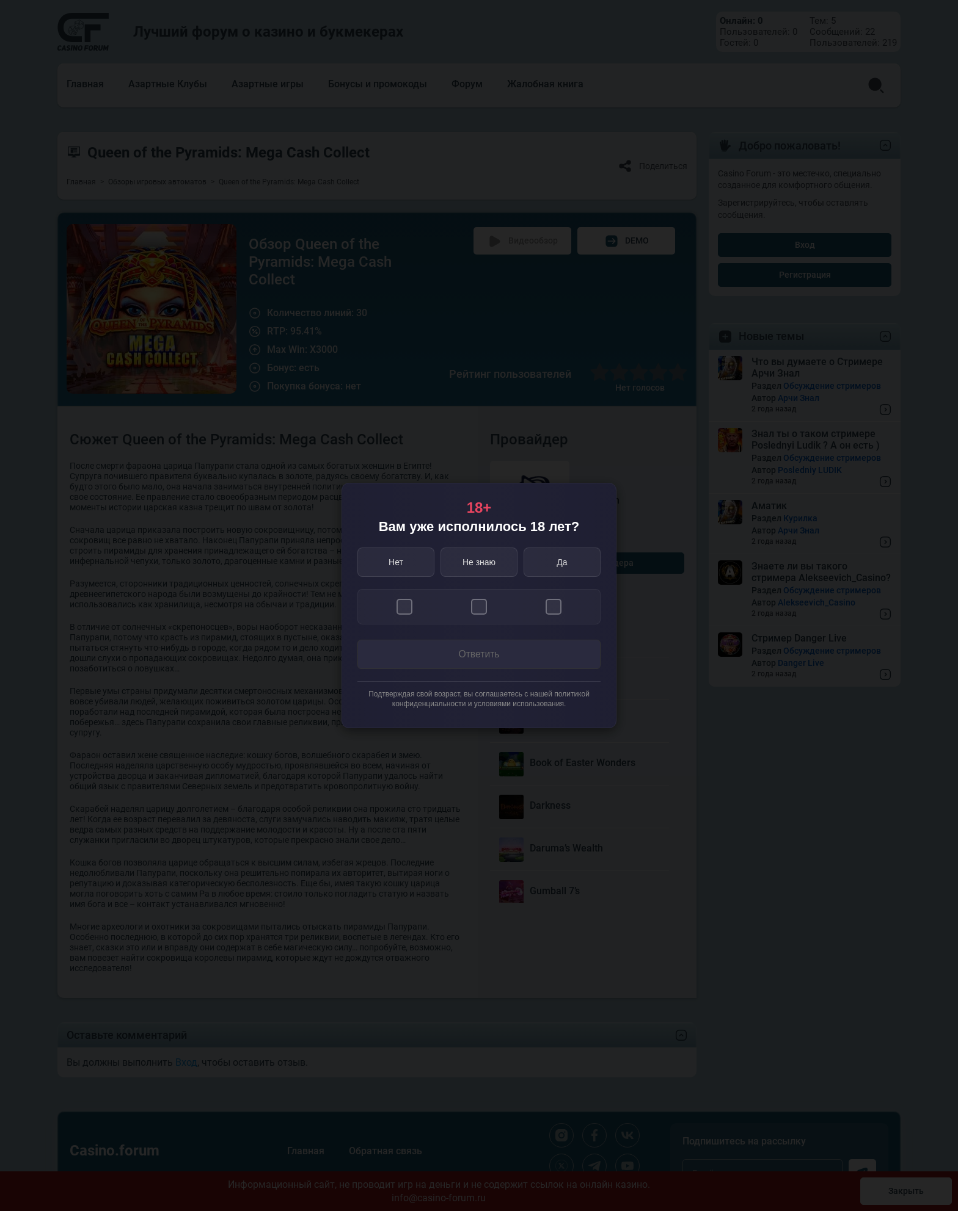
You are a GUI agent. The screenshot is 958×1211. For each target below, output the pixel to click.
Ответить (479, 654)
